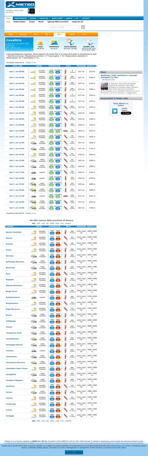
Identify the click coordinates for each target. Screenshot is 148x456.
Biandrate (10, 268)
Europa (32, 22)
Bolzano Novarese (14, 285)
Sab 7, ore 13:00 (16, 149)
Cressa (9, 410)
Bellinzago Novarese (15, 262)
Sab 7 (59, 34)
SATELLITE (44, 18)
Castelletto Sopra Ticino (16, 368)
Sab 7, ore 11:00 (16, 137)
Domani (23, 34)
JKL (47, 223)
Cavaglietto (11, 374)
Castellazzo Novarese (15, 362)
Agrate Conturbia (13, 232)
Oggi (11, 34)
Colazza (9, 398)
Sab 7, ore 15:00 (16, 160)
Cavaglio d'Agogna (14, 380)
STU (62, 223)
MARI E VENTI (57, 18)
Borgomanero (12, 303)
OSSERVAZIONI (20, 18)
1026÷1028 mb (81, 232)
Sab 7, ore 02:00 (16, 83)
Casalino (9, 351)
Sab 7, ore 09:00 (16, 125)
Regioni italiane (19, 22)
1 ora (28, 63)
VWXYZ (68, 223)
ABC (34, 223)
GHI (43, 223)
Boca (8, 274)
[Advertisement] (89, 7)
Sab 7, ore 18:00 (16, 178)
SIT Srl (44, 441)
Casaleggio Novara (14, 345)
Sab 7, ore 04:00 (16, 95)
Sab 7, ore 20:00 (16, 190)
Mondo (41, 22)
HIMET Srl (36, 441)
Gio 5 (36, 34)
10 (51, 161)
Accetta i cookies (74, 452)
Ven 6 (47, 34)
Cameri (9, 327)
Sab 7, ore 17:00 (16, 172)
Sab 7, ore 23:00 (16, 208)
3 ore (34, 63)
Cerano (9, 392)
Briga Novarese (13, 309)
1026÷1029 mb (81, 255)
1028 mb (81, 113)
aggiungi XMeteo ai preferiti (57, 22)
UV (77, 18)
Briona (9, 315)
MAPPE (69, 18)
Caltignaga (11, 321)
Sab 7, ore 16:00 (16, 166)
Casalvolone (11, 357)
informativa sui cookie (121, 446)
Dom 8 (72, 34)
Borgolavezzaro (13, 297)
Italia (8, 22)
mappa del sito (77, 22)
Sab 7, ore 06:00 (16, 107)
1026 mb (81, 154)
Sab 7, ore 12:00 (16, 143)
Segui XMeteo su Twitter (120, 104)
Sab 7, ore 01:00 (16, 77)
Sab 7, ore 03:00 (16, 89)
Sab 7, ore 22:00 (16, 202)
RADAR (33, 18)
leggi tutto (132, 93)
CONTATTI (86, 18)
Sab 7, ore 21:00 (16, 196)
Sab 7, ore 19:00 (16, 184)
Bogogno (10, 280)
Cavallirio (10, 386)
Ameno (9, 238)
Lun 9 (84, 34)
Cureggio (10, 416)
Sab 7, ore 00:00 (16, 72)
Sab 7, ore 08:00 (16, 119)
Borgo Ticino (11, 291)
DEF (38, 223)
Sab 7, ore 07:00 (16, 113)
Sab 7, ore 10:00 (16, 131)
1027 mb (81, 71)
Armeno (9, 244)
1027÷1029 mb (81, 297)
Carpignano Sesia (14, 333)
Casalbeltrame (12, 339)
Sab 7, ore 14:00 (16, 155)
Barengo (9, 256)
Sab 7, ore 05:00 (16, 101)
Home (8, 18)
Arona (8, 250)
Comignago (11, 404)
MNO (52, 223)
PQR (57, 223)
